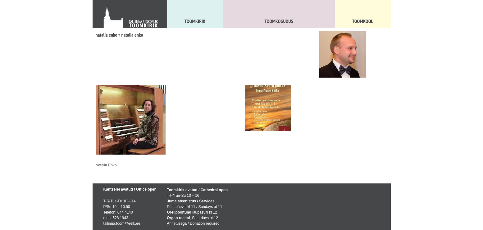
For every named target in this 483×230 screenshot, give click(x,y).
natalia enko (106, 35)
